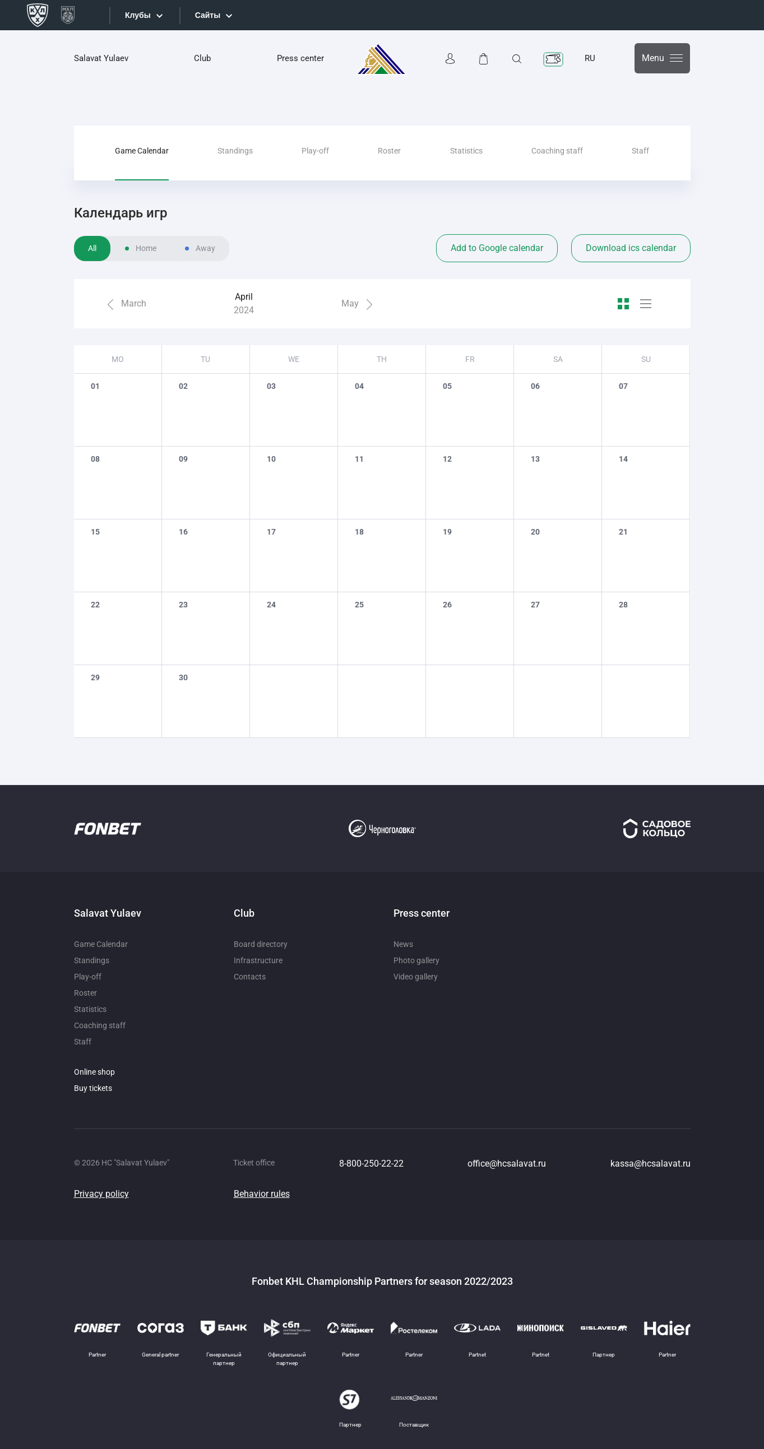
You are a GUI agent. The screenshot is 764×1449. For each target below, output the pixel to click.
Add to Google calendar (497, 248)
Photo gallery (416, 960)
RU (590, 58)
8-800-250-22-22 (371, 1163)
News (403, 944)
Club (202, 58)
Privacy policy (101, 1193)
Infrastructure (258, 960)
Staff (640, 150)
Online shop (94, 1071)
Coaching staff (557, 150)
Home (146, 248)
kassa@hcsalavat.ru (650, 1163)
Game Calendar (142, 150)
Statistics (466, 150)
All (92, 248)
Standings (235, 150)
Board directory (261, 944)
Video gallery (415, 976)
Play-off (315, 150)
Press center (300, 58)
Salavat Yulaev (101, 58)
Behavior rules (262, 1193)
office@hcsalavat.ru (506, 1163)
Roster (389, 150)
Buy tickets (93, 1088)
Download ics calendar (631, 248)
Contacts (250, 976)
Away (205, 248)
